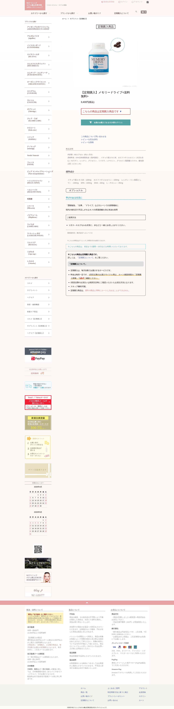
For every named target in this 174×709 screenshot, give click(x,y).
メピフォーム (36, 216)
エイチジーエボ (36, 56)
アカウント (138, 2)
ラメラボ (36, 226)
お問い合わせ (115, 700)
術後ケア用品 (30, 312)
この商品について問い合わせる (93, 136)
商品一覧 (91, 692)
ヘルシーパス (36, 191)
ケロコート (36, 129)
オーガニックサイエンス (36, 83)
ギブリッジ (36, 110)
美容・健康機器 (31, 304)
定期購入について (121, 13)
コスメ (28, 283)
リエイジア (36, 244)
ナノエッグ (36, 148)
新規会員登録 (108, 2)
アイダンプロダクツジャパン (36, 28)
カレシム (36, 101)
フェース (36, 164)
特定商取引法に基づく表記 (120, 692)
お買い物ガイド (94, 13)
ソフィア (36, 138)
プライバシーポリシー (118, 696)
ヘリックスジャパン (36, 182)
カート (141, 700)
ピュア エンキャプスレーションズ (38, 173)
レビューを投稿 (87, 142)
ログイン (124, 2)
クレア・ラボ (36, 120)
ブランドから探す (67, 13)
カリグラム (36, 92)
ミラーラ (36, 207)
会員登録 (142, 692)
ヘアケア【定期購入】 (34, 333)
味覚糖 (27, 199)
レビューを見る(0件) (89, 139)
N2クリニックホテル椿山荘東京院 (35, 5)
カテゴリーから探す (39, 13)
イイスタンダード (36, 46)
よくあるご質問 (116, 688)
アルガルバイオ (36, 37)
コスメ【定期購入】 (33, 319)
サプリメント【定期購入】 (78, 19)
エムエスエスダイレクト (36, 65)
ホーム (64, 19)
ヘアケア (28, 297)
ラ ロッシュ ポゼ (36, 235)
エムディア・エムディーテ (36, 74)
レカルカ (36, 262)
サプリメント (30, 290)
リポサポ (36, 253)
